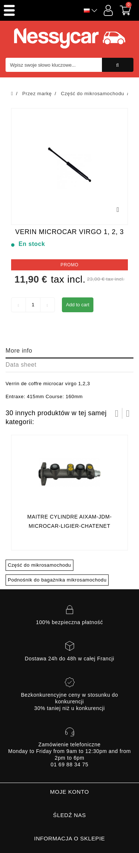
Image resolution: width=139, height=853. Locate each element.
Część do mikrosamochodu (39, 565)
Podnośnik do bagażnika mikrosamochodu (57, 580)
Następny (127, 413)
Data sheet (21, 364)
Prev (116, 413)
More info (19, 350)
